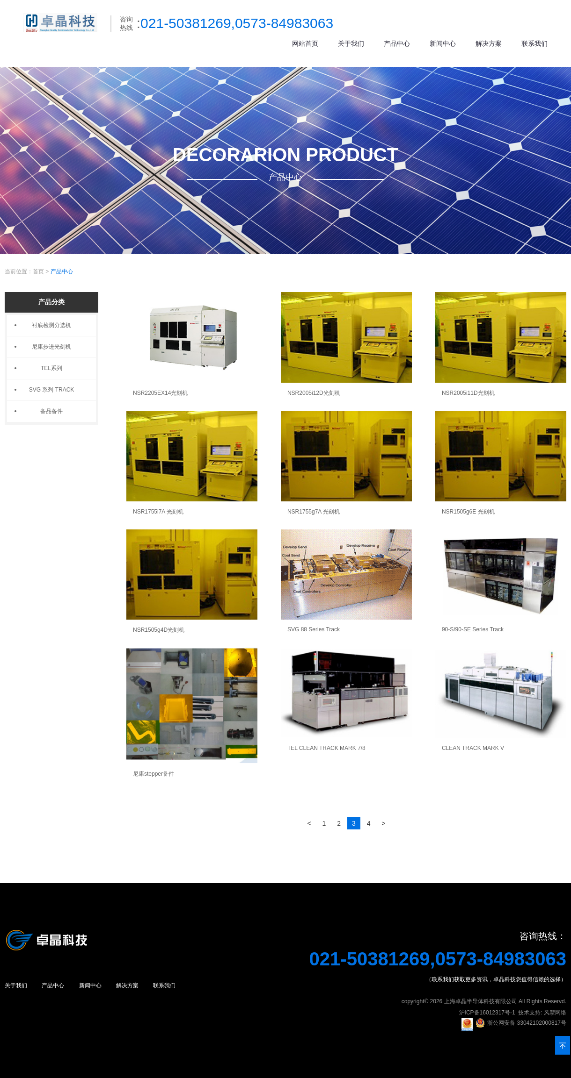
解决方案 (489, 43)
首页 (38, 271)
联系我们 (534, 43)
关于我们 (351, 43)
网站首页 (305, 43)
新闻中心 (443, 43)
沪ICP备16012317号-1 (487, 1012)
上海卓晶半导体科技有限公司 (480, 1001)
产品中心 (397, 43)
